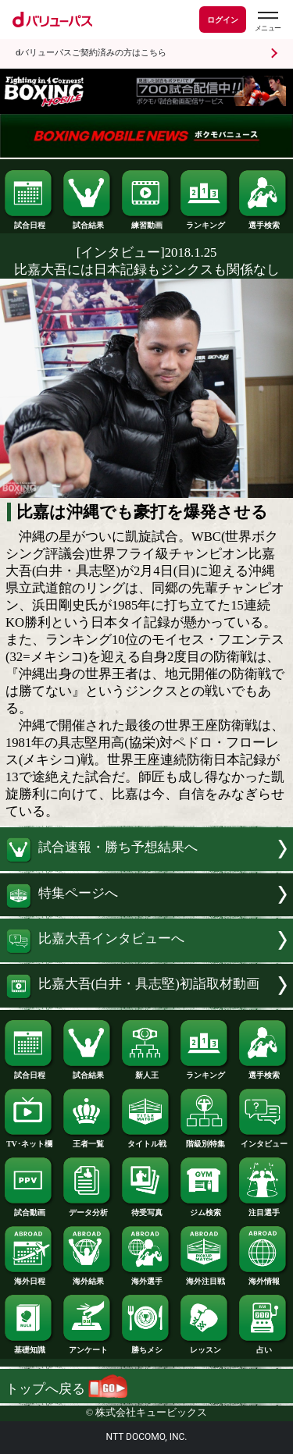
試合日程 (28, 221)
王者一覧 (87, 1140)
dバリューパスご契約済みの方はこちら (91, 53)
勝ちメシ (146, 1346)
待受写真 (146, 1209)
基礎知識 (28, 1346)
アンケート (87, 1346)
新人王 (146, 1071)
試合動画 (28, 1209)
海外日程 (28, 1277)
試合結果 (87, 221)
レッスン (204, 1346)
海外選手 (146, 1277)
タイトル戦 (146, 1140)
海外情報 (263, 1277)
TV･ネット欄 (28, 1140)
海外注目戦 (204, 1277)
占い (263, 1346)
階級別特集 (204, 1140)
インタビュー (263, 1140)
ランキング (204, 221)
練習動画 (146, 221)
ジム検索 (204, 1209)
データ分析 (87, 1209)
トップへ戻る (66, 1388)
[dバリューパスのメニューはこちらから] (267, 21)
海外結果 (87, 1277)
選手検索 (263, 221)
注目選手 (263, 1209)
